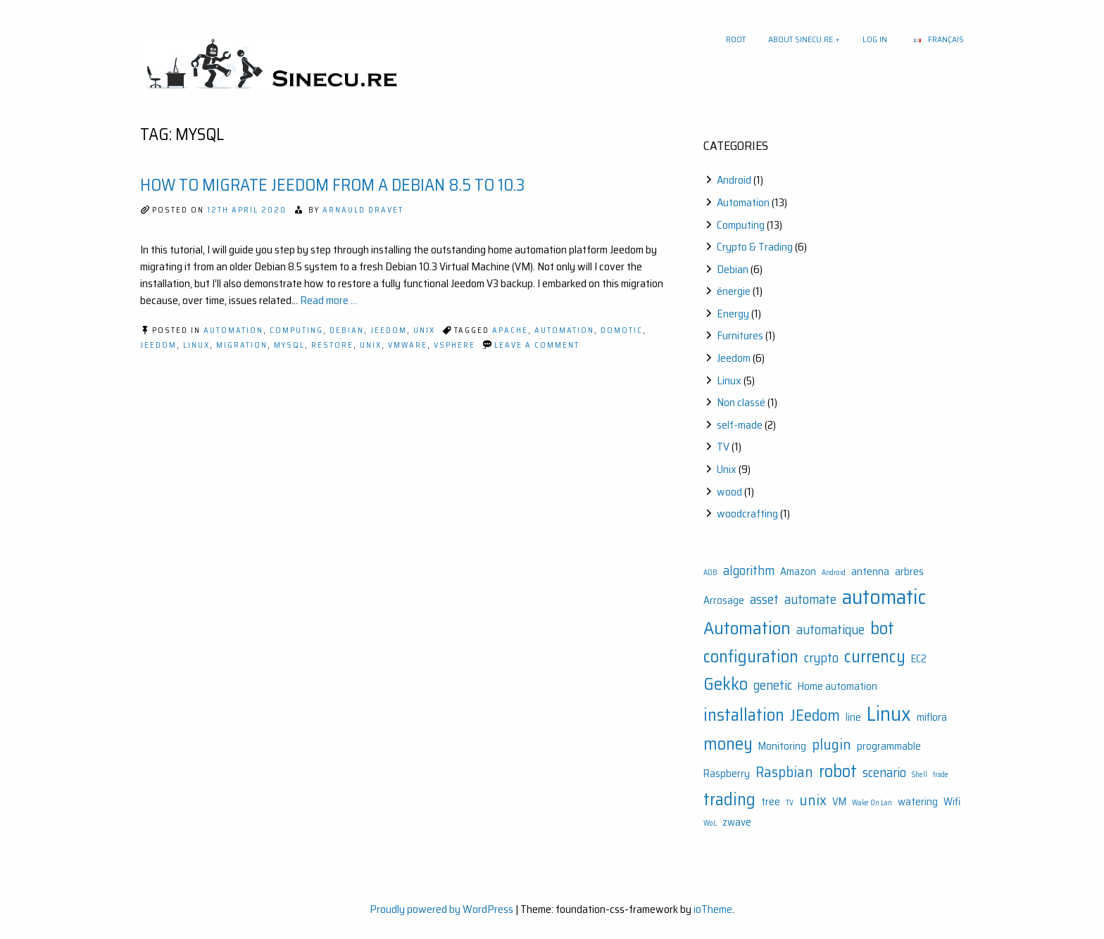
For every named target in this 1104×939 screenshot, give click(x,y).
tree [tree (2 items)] (770, 801)
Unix (424, 330)
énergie (734, 291)
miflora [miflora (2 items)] (932, 717)
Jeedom (388, 330)
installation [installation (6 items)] (743, 715)
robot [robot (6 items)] (838, 771)
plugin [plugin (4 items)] (831, 744)
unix (371, 345)
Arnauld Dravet (362, 210)
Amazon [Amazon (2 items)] (798, 571)
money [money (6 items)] (728, 743)
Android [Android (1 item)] (834, 573)
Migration (242, 345)
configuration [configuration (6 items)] (750, 656)
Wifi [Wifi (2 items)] (951, 801)
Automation (233, 330)
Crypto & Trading (755, 247)
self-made (740, 425)
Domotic (622, 330)
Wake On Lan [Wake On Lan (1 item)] (872, 803)
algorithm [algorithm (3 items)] (748, 570)
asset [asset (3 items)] (764, 599)
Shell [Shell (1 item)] (919, 775)
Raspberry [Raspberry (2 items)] (726, 773)
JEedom (158, 345)
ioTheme (713, 909)
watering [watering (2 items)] (918, 801)
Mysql (289, 345)
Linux (196, 345)
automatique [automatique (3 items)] (830, 629)
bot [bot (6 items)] (882, 628)
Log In (874, 39)
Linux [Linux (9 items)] (889, 713)
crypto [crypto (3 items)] (821, 658)
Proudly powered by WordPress (441, 909)
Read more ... (328, 300)
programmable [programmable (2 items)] (889, 746)
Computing (296, 330)
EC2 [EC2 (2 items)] (919, 658)
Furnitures (740, 335)
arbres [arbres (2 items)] (909, 571)
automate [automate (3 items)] (810, 599)
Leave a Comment (536, 345)
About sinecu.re (800, 39)
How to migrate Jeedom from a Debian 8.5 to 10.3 (332, 185)
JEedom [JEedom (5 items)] (815, 715)
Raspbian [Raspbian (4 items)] (784, 771)
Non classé (741, 402)
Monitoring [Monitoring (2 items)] (782, 746)
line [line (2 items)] (853, 717)
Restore (332, 345)
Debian (347, 330)
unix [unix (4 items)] (813, 800)
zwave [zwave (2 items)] (736, 822)
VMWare (407, 345)
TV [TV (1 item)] (790, 803)
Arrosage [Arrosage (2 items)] (723, 600)
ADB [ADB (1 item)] (710, 573)
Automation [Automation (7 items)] (747, 628)
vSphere (454, 345)
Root (736, 39)
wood (729, 491)
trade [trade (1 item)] (940, 775)
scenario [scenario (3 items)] (884, 772)
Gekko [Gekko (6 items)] (725, 684)
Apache (510, 330)
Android (734, 180)
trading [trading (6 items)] (729, 799)
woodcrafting (747, 513)
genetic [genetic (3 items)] (772, 685)
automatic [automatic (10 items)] (884, 597)
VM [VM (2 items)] (839, 801)
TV (723, 446)
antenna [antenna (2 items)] (870, 571)
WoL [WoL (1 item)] (710, 823)
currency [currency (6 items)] (874, 656)
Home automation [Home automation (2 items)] (837, 686)
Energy (733, 313)
